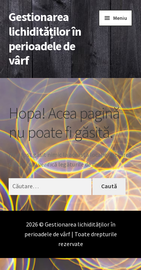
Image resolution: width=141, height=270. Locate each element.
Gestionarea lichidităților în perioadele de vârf (45, 38)
